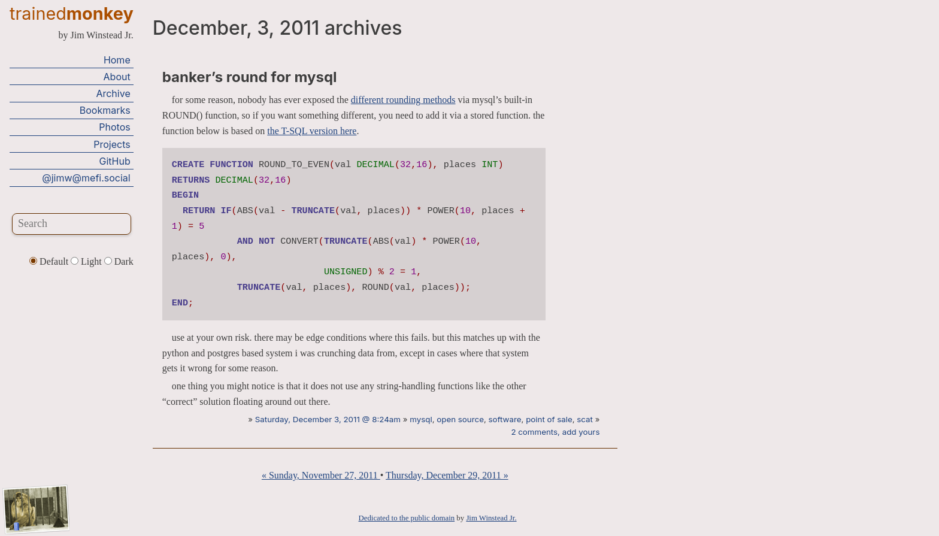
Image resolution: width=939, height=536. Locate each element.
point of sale (549, 419)
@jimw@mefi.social (86, 178)
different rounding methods (403, 100)
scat (585, 419)
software (505, 419)
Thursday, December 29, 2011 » (447, 475)
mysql (421, 419)
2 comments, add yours (555, 432)
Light (87, 261)
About (117, 77)
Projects (111, 144)
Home (117, 60)
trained (72, 13)
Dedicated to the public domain (407, 518)
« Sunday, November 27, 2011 (321, 475)
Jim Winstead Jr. (491, 518)
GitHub (115, 161)
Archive (113, 93)
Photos (114, 127)
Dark (119, 261)
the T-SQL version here (311, 131)
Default (50, 261)
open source (460, 419)
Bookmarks (105, 110)
